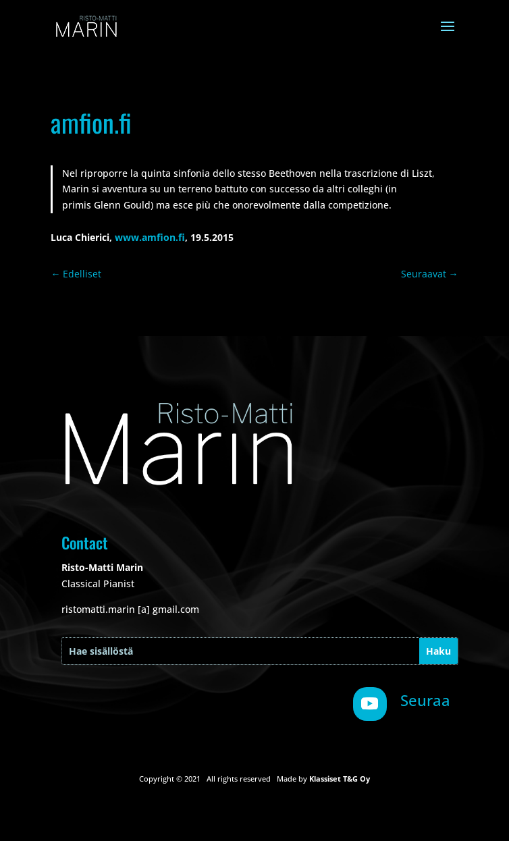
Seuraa (425, 700)
